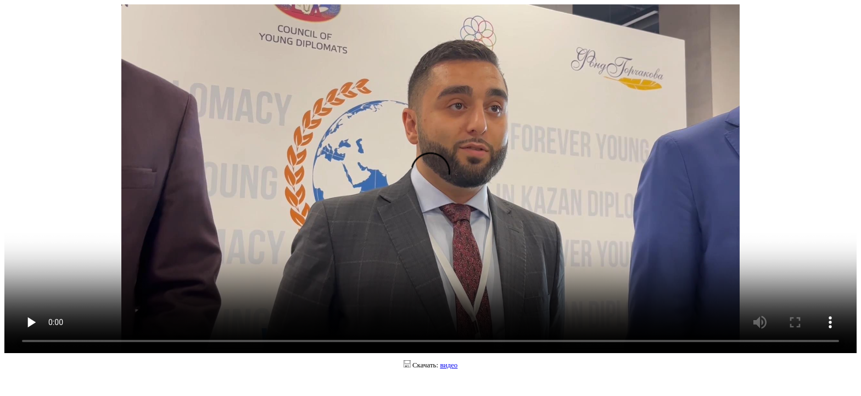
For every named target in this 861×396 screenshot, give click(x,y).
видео (448, 365)
